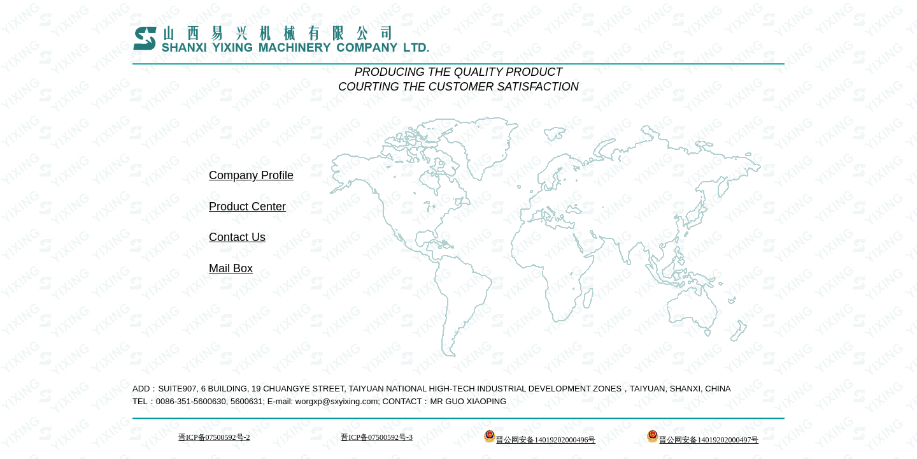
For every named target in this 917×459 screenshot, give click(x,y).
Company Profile (251, 175)
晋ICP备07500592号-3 (377, 437)
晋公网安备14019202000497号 (702, 439)
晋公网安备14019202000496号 (539, 439)
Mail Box (231, 268)
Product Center (247, 206)
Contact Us (237, 237)
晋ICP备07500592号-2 (214, 437)
